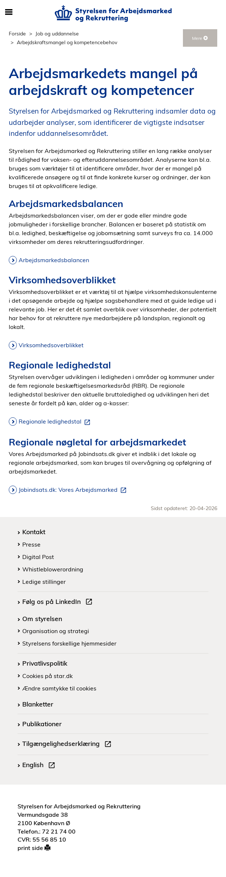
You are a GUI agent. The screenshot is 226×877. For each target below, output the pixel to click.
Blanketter (37, 704)
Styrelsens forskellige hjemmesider (69, 643)
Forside (17, 33)
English (40, 766)
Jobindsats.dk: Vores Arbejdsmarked (74, 490)
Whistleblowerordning (52, 569)
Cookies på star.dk (47, 675)
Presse (31, 544)
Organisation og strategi (55, 631)
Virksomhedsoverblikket (51, 345)
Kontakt (33, 532)
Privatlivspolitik (44, 663)
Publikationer (42, 724)
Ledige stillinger (44, 581)
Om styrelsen (42, 618)
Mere (200, 38)
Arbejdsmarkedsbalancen (54, 260)
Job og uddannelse (57, 33)
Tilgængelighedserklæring (68, 744)
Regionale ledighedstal (56, 422)
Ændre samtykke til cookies (59, 688)
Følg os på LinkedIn (58, 602)
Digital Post (38, 556)
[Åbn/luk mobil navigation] (9, 12)
